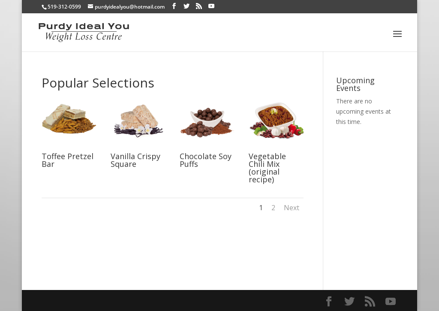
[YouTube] (211, 6)
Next (291, 207)
